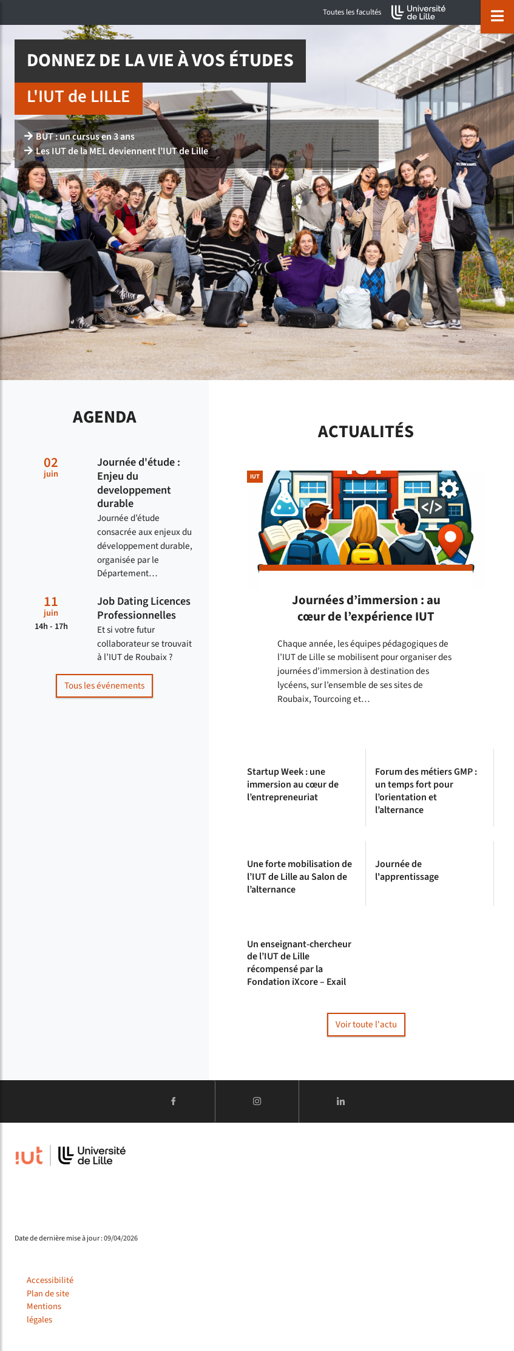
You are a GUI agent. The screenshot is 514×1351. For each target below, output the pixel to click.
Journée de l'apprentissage (407, 870)
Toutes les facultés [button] (352, 12)
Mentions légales (44, 1313)
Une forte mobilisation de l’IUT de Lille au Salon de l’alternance (299, 877)
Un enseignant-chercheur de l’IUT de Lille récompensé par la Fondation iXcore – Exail (299, 963)
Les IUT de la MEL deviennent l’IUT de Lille (116, 151)
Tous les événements (104, 685)
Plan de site (48, 1293)
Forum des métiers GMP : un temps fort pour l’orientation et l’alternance (426, 791)
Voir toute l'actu (366, 1024)
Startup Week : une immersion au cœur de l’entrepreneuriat (293, 784)
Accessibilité (50, 1280)
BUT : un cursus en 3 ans (79, 136)
